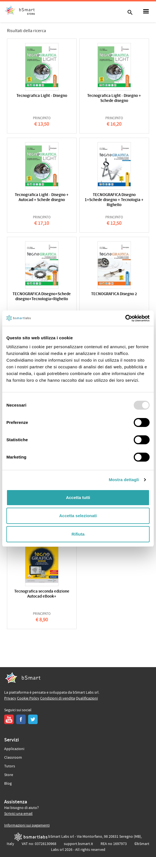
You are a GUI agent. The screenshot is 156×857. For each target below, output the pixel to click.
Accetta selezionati (78, 515)
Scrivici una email (18, 813)
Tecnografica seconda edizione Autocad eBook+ (41, 594)
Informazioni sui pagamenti (27, 825)
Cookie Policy (28, 698)
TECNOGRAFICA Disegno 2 (114, 294)
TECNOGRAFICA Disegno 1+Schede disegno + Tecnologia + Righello (114, 200)
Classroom (13, 757)
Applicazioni (14, 748)
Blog (8, 783)
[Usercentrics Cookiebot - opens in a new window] (125, 318)
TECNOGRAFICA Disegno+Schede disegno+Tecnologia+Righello (42, 297)
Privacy (10, 698)
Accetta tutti (78, 497)
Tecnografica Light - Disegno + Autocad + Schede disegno (42, 197)
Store (8, 774)
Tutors (9, 766)
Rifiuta (78, 534)
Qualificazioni (87, 698)
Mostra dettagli (124, 479)
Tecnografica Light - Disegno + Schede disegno (114, 98)
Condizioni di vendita (57, 698)
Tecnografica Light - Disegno (41, 96)
